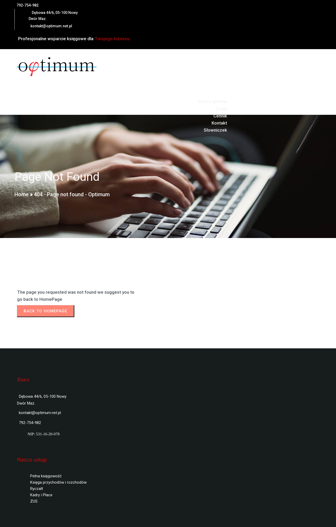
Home (21, 194)
